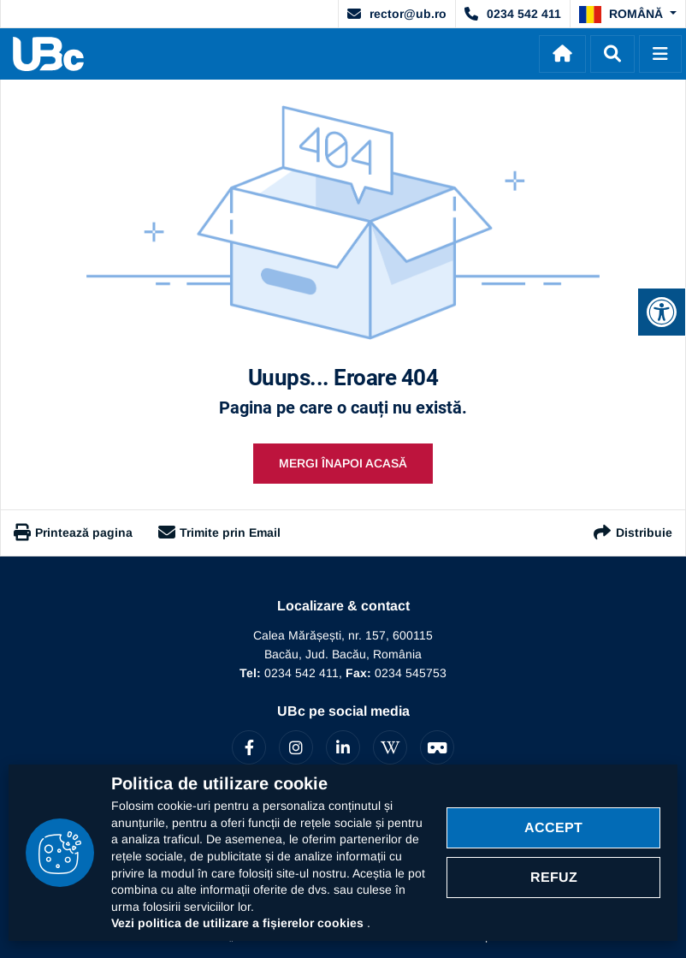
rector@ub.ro (396, 14)
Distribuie (632, 533)
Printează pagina (73, 532)
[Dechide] (612, 54)
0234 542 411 (512, 14)
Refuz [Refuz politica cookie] (553, 877)
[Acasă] (562, 54)
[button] (628, 14)
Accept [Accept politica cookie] (553, 827)
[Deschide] (660, 54)
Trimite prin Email (219, 532)
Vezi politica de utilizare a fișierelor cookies (239, 923)
